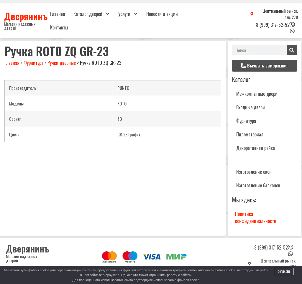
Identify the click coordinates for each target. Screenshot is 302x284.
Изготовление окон (254, 171)
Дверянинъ (25, 16)
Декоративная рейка (255, 147)
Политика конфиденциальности (255, 217)
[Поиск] (292, 50)
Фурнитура (246, 120)
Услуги (128, 14)
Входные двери (250, 107)
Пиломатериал (249, 134)
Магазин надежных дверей (19, 26)
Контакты (59, 27)
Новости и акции (162, 13)
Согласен (284, 271)
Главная (57, 13)
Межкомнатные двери (257, 93)
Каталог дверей (91, 14)
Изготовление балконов (258, 185)
